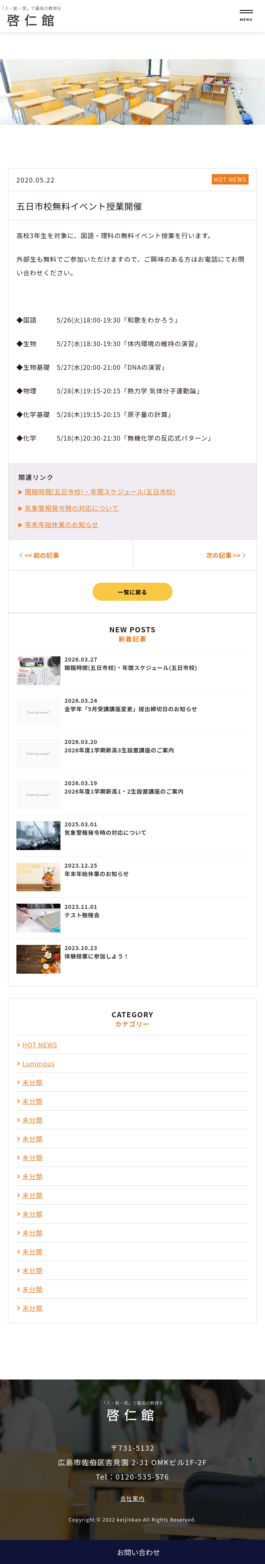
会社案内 (132, 1498)
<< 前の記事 (41, 555)
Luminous (38, 1063)
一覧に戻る (132, 592)
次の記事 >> (223, 555)
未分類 (32, 1082)
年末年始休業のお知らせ (61, 524)
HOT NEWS (230, 179)
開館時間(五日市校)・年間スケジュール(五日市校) (100, 491)
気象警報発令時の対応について (72, 508)
